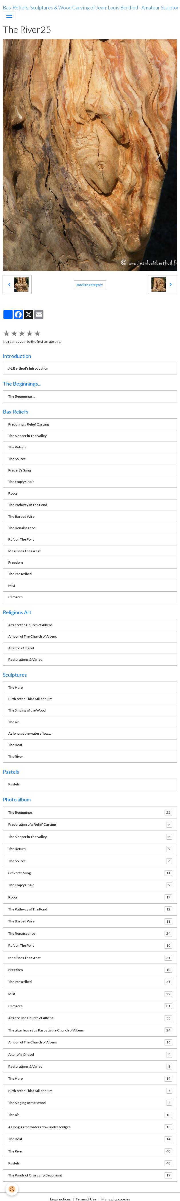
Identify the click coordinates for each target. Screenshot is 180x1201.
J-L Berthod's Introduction (28, 368)
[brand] (91, 7)
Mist (11, 585)
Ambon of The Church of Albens (32, 636)
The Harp (15, 687)
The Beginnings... (21, 396)
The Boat (15, 745)
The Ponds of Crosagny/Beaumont (90, 1175)
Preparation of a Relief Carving (90, 824)
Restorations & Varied (25, 659)
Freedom (15, 562)
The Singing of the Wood (27, 710)
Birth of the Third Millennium (30, 699)
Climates (15, 597)
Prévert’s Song (19, 470)
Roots (12, 493)
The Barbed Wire (21, 516)
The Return (17, 447)
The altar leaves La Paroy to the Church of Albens (90, 1030)
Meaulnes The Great (24, 551)
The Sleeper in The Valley (27, 436)
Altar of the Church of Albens (30, 625)
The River (15, 756)
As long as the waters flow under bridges (90, 1127)
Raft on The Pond (21, 539)
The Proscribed (20, 574)
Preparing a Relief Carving (28, 424)
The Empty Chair (21, 481)
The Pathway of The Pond (27, 505)
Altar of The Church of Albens (90, 1018)
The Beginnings (90, 812)
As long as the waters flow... (29, 733)
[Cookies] (12, 1189)
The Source (17, 459)
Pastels (14, 784)
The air (13, 722)
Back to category (90, 285)
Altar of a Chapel (21, 648)
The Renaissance (21, 528)
